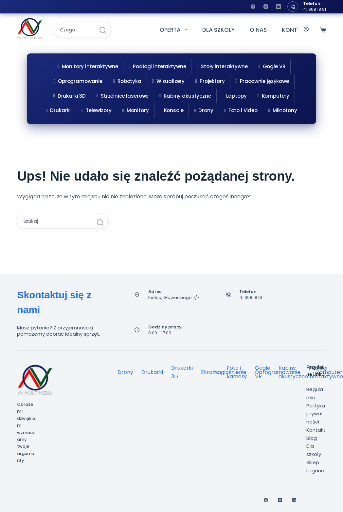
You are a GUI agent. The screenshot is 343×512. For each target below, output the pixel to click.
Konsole (172, 110)
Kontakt (316, 429)
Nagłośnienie (230, 372)
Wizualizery (168, 81)
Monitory (135, 110)
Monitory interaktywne (88, 66)
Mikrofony (282, 110)
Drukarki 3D (69, 95)
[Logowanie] (306, 29)
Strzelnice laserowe (123, 95)
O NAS (258, 30)
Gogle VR (272, 66)
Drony (203, 110)
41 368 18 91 (314, 9)
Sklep (312, 462)
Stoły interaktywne (222, 66)
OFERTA (175, 30)
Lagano (315, 470)
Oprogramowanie (78, 81)
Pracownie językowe (262, 81)
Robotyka (127, 81)
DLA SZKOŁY (218, 30)
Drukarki (58, 110)
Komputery (274, 95)
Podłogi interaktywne (157, 66)
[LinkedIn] (278, 6)
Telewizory (96, 110)
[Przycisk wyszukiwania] (103, 30)
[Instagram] (265, 6)
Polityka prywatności (315, 413)
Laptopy (234, 95)
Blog (311, 438)
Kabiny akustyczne (185, 95)
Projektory (210, 81)
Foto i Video (241, 110)
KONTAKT (295, 30)
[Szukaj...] (74, 30)
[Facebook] (253, 6)
